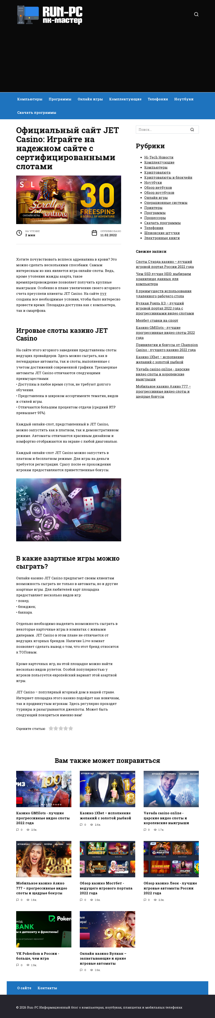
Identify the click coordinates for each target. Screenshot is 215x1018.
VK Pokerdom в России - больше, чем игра (37, 953)
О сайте (24, 986)
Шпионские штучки (162, 233)
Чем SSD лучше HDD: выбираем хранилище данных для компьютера (163, 279)
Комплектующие (125, 99)
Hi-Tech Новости (158, 157)
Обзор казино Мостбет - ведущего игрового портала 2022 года (106, 887)
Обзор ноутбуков (159, 192)
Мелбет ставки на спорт (157, 320)
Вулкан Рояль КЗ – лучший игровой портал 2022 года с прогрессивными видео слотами (165, 308)
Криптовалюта (157, 172)
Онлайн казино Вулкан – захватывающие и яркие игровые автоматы (103, 956)
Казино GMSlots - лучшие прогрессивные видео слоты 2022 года (165, 332)
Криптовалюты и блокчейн (168, 177)
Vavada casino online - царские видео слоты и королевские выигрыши (163, 374)
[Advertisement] (107, 56)
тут (103, 293)
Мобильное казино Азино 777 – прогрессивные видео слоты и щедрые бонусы (163, 391)
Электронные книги (162, 238)
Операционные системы (165, 202)
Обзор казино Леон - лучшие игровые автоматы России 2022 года (170, 887)
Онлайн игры (90, 99)
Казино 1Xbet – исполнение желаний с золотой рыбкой (105, 815)
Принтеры (153, 207)
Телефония (158, 99)
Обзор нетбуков (158, 187)
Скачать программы (36, 112)
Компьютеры (29, 99)
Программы (60, 99)
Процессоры (155, 217)
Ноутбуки (184, 99)
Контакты (47, 986)
